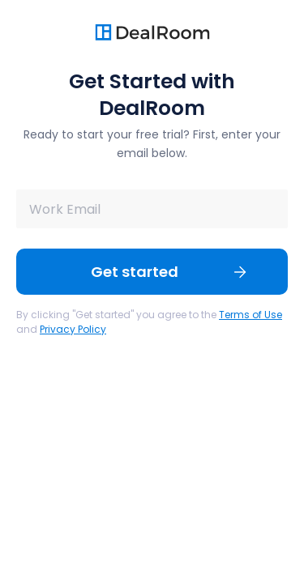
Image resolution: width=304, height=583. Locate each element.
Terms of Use (250, 314)
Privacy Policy (73, 329)
